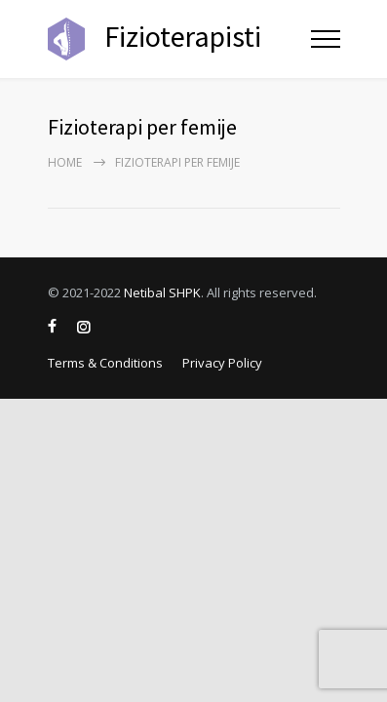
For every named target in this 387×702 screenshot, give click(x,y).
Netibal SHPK (162, 292)
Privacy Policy (222, 362)
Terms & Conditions (105, 362)
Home (65, 162)
